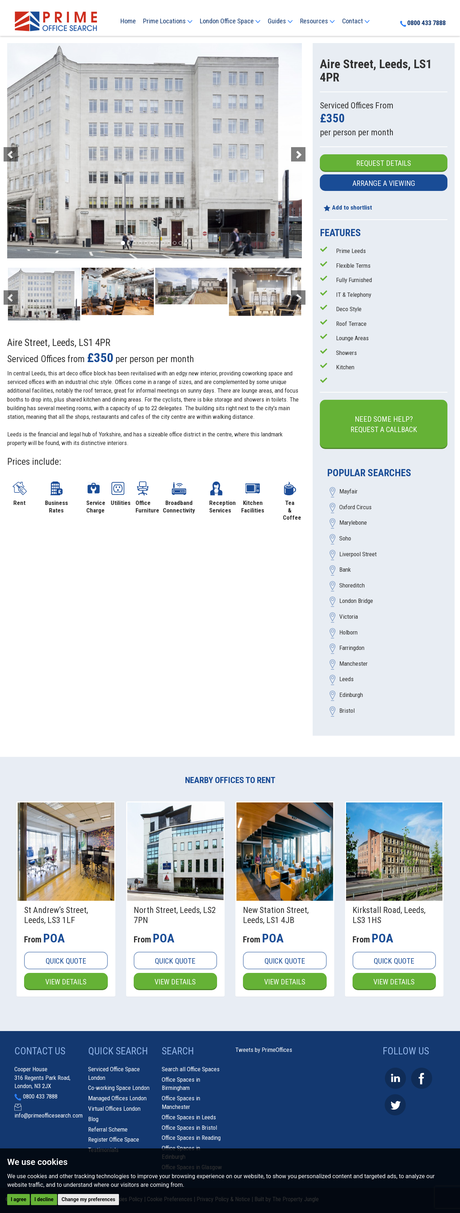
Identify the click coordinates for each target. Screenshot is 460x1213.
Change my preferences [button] (88, 1199)
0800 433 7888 (423, 23)
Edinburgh (351, 694)
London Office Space (230, 21)
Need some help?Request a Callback (383, 424)
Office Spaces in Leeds (189, 1117)
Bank (345, 569)
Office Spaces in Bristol (189, 1127)
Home (128, 21)
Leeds (346, 679)
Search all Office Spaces (191, 1069)
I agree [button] (18, 1199)
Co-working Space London (119, 1088)
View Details (66, 982)
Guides (280, 21)
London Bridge (356, 601)
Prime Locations (168, 21)
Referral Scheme (108, 1129)
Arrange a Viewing (384, 183)
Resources (317, 21)
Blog (93, 1119)
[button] (29, 150)
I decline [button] (44, 1199)
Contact (356, 21)
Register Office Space (113, 1139)
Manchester (353, 663)
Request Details (383, 163)
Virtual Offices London (114, 1108)
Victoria (348, 616)
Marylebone (353, 522)
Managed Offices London (117, 1098)
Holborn (348, 632)
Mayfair (348, 491)
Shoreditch (352, 585)
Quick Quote (66, 961)
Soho (345, 538)
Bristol (347, 710)
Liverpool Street (358, 554)
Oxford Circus (355, 507)
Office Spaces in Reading (191, 1138)
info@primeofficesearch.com (48, 1115)
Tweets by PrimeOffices (263, 1050)
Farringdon (351, 648)
